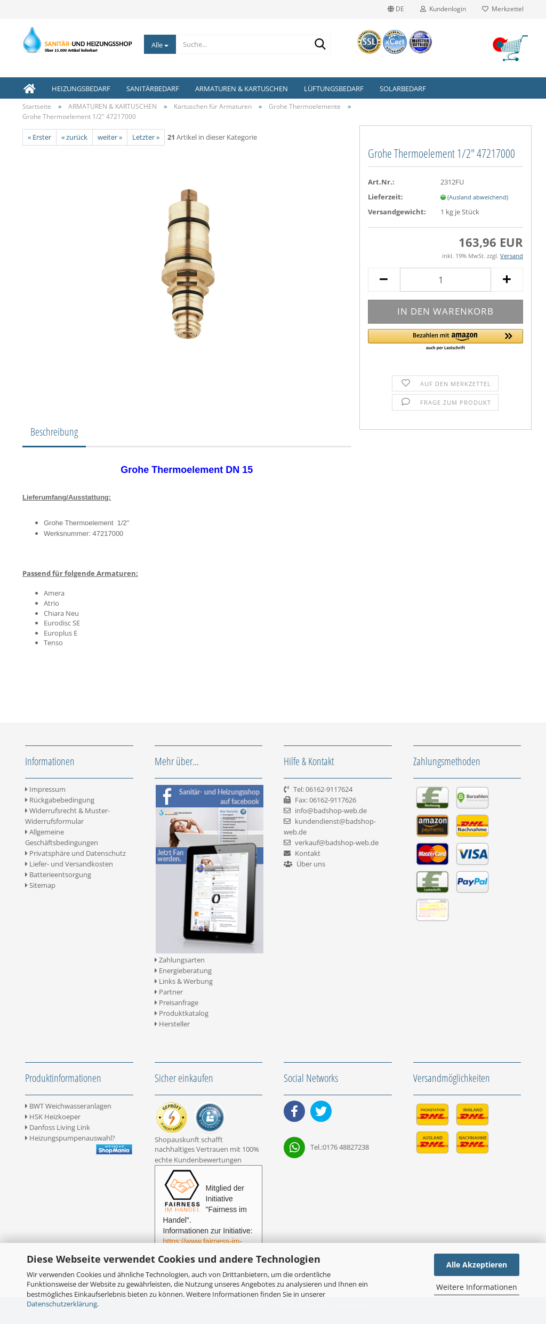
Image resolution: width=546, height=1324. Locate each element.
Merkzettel (503, 8)
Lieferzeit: (385, 197)
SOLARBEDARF (403, 88)
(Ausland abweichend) (477, 197)
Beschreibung (54, 431)
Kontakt (307, 853)
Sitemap (40, 885)
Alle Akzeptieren (476, 1264)
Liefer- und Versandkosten (69, 864)
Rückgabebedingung (59, 800)
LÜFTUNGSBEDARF (334, 88)
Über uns (310, 864)
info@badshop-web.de (331, 810)
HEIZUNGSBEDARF (81, 88)
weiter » (110, 137)
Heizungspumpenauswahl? (70, 1138)
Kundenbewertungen (208, 1160)
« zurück (74, 137)
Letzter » (145, 137)
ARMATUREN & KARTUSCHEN (241, 88)
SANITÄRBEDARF (152, 88)
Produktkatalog (181, 1013)
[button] (445, 340)
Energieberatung (183, 970)
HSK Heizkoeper (53, 1116)
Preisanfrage (176, 1002)
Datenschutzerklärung (62, 1304)
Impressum (45, 789)
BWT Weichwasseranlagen (68, 1106)
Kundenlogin (443, 8)
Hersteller (172, 1024)
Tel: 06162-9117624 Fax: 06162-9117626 (320, 799)
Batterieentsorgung (58, 874)
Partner (169, 992)
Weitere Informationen (476, 1287)
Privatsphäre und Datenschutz (75, 853)
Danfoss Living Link (57, 1127)
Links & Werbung (184, 981)
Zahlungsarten (180, 960)
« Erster (39, 137)
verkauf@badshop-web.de (337, 842)
